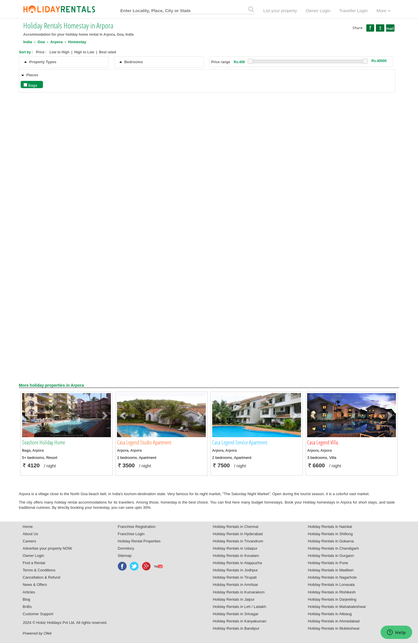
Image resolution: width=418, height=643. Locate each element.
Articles (29, 592)
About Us (30, 534)
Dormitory (126, 548)
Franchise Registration (137, 526)
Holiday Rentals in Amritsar (235, 584)
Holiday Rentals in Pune (328, 563)
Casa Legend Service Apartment (239, 442)
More (383, 10)
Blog (26, 599)
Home (28, 526)
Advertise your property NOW (47, 548)
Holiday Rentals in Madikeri (331, 570)
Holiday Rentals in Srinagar (236, 614)
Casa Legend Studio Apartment (144, 442)
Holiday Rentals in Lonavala (331, 584)
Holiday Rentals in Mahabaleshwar (337, 606)
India (27, 42)
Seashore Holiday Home (43, 442)
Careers (29, 541)
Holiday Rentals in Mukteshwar (334, 628)
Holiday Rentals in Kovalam (236, 555)
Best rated (107, 52)
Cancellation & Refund (41, 577)
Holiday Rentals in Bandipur (236, 628)
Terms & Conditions (39, 570)
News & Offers (35, 584)
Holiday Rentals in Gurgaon (331, 555)
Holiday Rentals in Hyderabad (238, 534)
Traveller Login (353, 10)
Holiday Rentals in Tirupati (235, 577)
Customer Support (38, 614)
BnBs (27, 606)
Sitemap (125, 555)
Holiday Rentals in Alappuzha (237, 563)
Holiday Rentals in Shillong (330, 534)
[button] (28, 415)
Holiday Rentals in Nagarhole (332, 577)
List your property (280, 10)
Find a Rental (34, 563)
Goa (41, 42)
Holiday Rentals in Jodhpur (235, 570)
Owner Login (318, 10)
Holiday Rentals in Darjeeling (332, 599)
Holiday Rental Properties (139, 541)
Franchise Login (131, 534)
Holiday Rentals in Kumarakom (238, 592)
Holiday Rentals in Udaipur (235, 548)
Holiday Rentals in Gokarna (331, 541)
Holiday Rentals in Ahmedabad (334, 621)
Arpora (56, 42)
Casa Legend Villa (322, 442)
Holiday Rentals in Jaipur (234, 599)
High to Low (84, 52)
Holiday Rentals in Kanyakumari (239, 621)
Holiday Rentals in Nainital (330, 526)
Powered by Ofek (37, 633)
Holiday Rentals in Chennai (235, 526)
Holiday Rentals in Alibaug (330, 614)
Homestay (77, 42)
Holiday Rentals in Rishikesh (332, 592)
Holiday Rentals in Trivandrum (238, 541)
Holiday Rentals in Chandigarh (333, 548)
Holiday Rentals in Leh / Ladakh (239, 606)
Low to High (59, 52)
